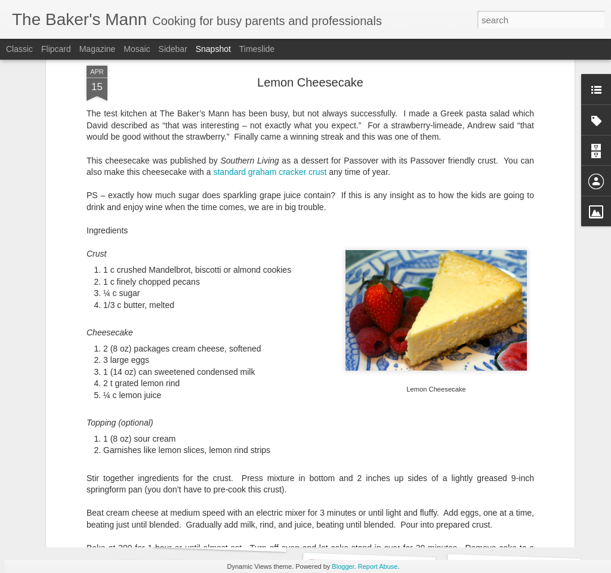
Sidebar (173, 49)
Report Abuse (378, 566)
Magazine (97, 49)
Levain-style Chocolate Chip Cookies (249, 538)
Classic (19, 49)
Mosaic (137, 49)
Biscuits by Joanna (79, 530)
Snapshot (213, 49)
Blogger (343, 566)
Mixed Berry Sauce (507, 530)
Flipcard (56, 49)
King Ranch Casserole (364, 531)
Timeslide (256, 49)
